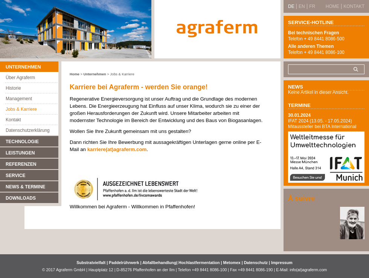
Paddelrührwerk (124, 262)
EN (302, 6)
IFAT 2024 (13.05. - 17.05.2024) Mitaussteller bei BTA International (322, 123)
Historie (13, 88)
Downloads (21, 198)
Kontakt (13, 119)
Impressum (282, 262)
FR (312, 6)
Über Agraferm (20, 77)
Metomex (232, 262)
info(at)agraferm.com (308, 269)
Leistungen (20, 153)
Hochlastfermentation (199, 262)
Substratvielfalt (90, 262)
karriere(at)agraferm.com (117, 149)
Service (15, 175)
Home (74, 74)
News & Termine (25, 186)
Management (19, 98)
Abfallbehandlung (159, 262)
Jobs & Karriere (21, 109)
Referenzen (21, 164)
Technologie (22, 141)
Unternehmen (23, 67)
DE (291, 6)
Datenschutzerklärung (28, 130)
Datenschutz (256, 262)
